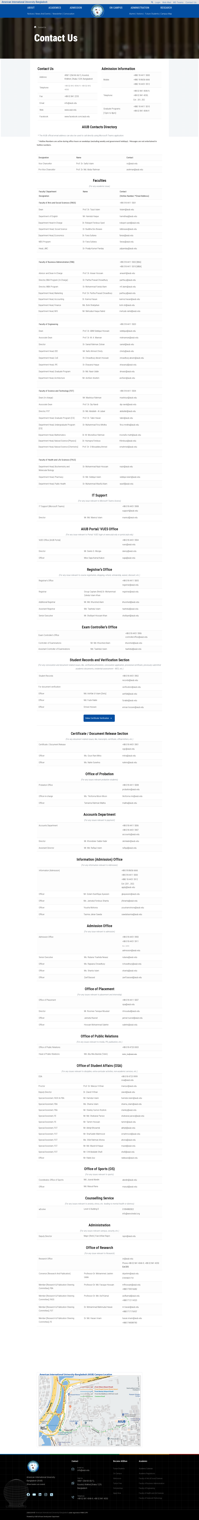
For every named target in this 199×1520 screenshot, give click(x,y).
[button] (152, 2)
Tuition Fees (117, 1483)
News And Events (43, 13)
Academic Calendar (146, 1468)
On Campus (115, 7)
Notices (30, 13)
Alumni (132, 13)
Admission (76, 7)
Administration (140, 7)
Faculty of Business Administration (151, 1483)
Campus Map (166, 13)
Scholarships (118, 1488)
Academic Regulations (147, 1473)
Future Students (152, 13)
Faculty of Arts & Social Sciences (151, 1478)
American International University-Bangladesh (52, 1513)
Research (166, 7)
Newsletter (57, 13)
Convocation (68, 13)
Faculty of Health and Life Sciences (151, 1493)
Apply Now (117, 1493)
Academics (55, 7)
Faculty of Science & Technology (150, 1498)
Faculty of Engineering (147, 1488)
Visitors (140, 13)
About (31, 7)
